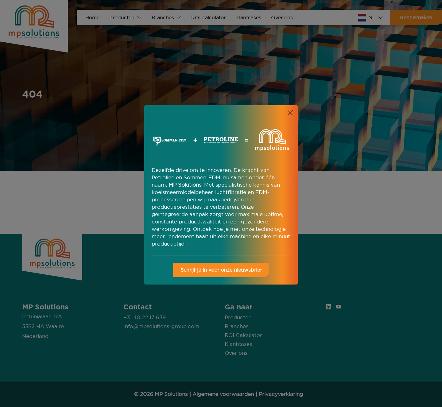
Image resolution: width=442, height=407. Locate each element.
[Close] (290, 113)
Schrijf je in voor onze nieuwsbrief (221, 270)
